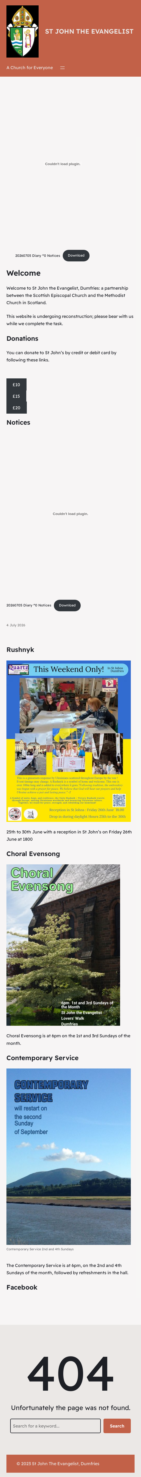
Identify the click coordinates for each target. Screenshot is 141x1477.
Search (117, 1426)
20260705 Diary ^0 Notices (37, 255)
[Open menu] (62, 68)
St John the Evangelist (89, 31)
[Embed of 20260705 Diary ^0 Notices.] (62, 163)
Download (76, 255)
